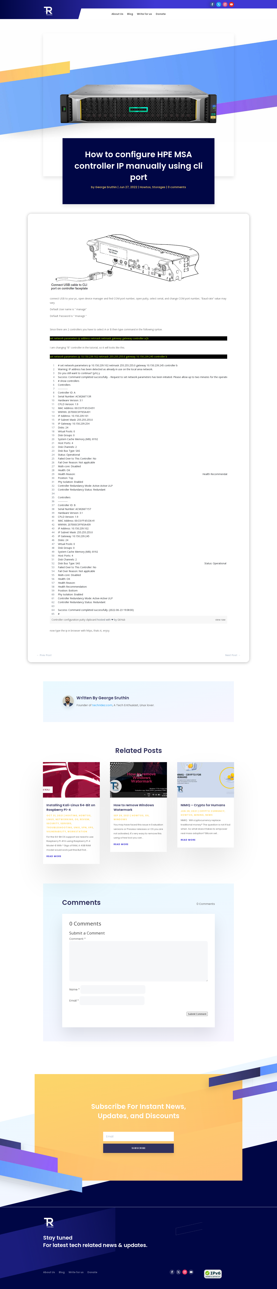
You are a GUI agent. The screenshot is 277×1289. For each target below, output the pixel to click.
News (209, 814)
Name (74, 989)
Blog (130, 14)
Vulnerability (56, 831)
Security (52, 823)
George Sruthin (106, 187)
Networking (64, 819)
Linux (50, 819)
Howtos (145, 187)
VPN (84, 827)
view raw (220, 619)
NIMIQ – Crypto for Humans (203, 805)
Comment (77, 939)
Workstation (77, 831)
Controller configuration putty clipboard (74, 619)
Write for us (144, 14)
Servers (65, 823)
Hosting (71, 815)
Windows (120, 819)
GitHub (121, 619)
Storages (158, 187)
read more (53, 856)
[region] (138, 489)
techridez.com (102, 705)
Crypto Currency (212, 811)
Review (84, 819)
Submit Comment (197, 1013)
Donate (161, 14)
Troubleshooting (59, 827)
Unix (77, 827)
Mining (199, 814)
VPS (90, 827)
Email (74, 1001)
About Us (117, 14)
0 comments (177, 187)
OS (76, 819)
